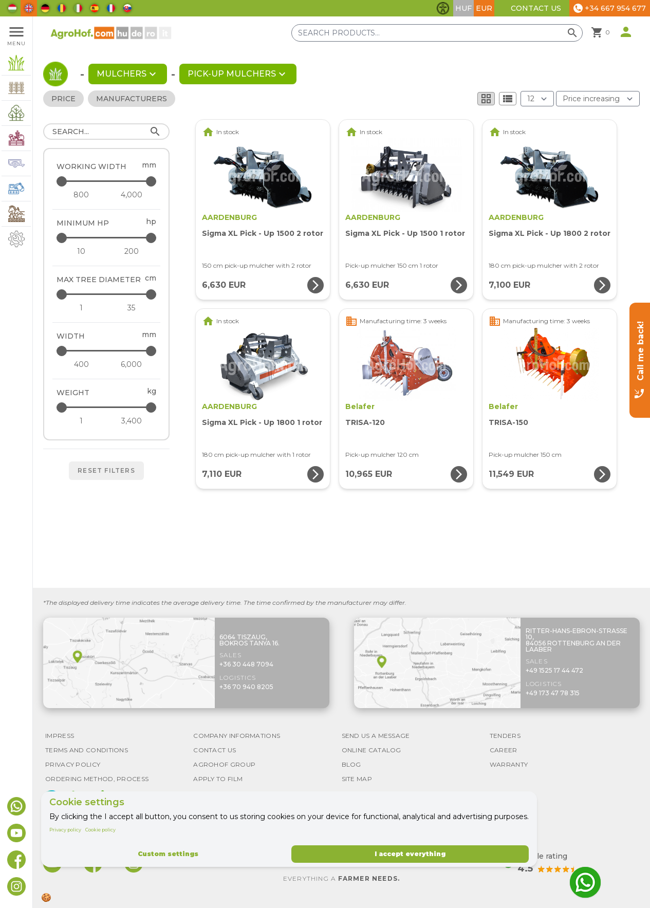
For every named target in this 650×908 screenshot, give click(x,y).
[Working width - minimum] (81, 195)
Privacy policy (65, 829)
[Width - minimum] (81, 364)
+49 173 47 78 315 (553, 693)
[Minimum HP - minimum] (81, 251)
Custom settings (168, 854)
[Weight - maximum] (107, 407)
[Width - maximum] (107, 350)
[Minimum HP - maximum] (107, 237)
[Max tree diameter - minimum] (81, 308)
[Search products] (437, 33)
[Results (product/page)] (537, 98)
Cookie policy (100, 829)
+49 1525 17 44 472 (554, 670)
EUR (484, 8)
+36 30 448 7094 (246, 664)
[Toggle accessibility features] (443, 8)
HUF (463, 8)
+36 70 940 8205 (246, 687)
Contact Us (536, 8)
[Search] (106, 131)
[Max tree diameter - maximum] (107, 294)
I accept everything (410, 854)
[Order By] (598, 98)
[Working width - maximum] (107, 181)
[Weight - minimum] (81, 421)
